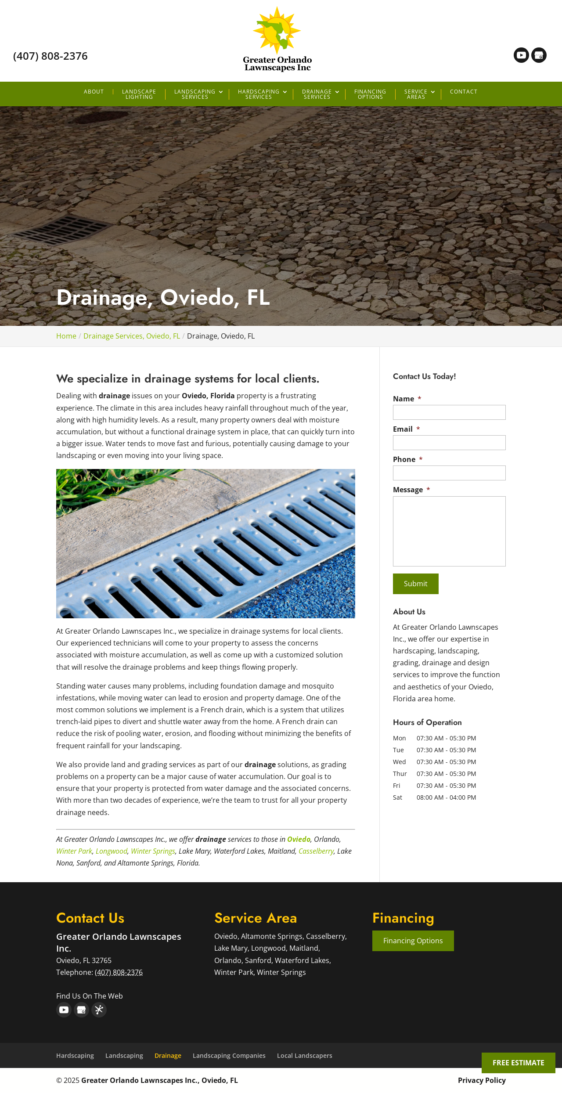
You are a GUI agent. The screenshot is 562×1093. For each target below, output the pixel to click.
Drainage (168, 1055)
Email (406, 429)
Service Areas (416, 94)
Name (407, 399)
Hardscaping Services (259, 94)
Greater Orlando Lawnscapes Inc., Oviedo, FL (159, 1080)
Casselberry (316, 851)
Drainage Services (317, 94)
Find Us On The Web (89, 996)
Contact (464, 91)
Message (411, 489)
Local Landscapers (304, 1055)
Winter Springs (153, 851)
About (94, 91)
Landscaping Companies (229, 1055)
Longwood (111, 851)
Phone (408, 459)
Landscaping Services (195, 94)
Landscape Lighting (139, 94)
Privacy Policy (482, 1080)
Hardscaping (75, 1055)
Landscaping (124, 1055)
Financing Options (370, 94)
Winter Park (74, 851)
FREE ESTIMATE (518, 1063)
